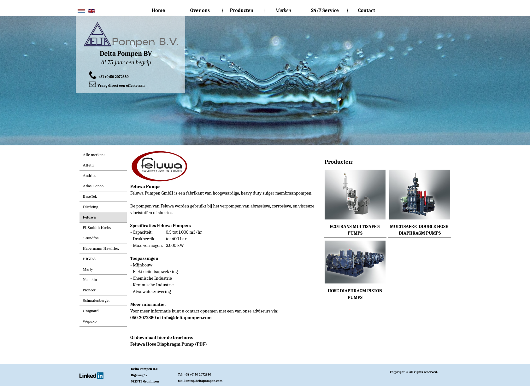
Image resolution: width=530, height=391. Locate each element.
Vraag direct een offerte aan (120, 85)
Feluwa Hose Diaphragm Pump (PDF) (168, 344)
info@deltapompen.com (187, 317)
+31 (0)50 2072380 (113, 76)
